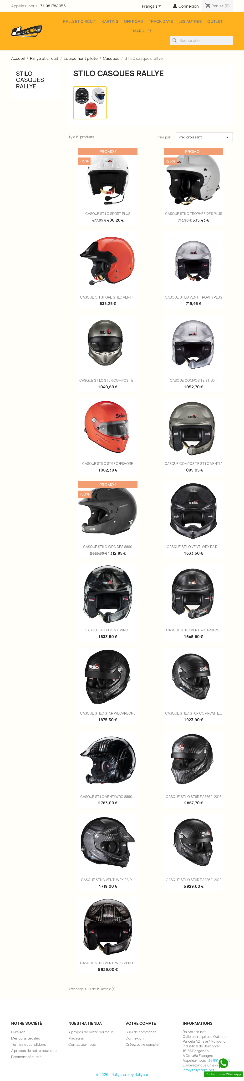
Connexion (135, 1038)
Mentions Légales (25, 1038)
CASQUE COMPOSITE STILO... (193, 380)
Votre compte (141, 1023)
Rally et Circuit (79, 21)
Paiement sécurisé (26, 1057)
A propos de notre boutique (34, 1050)
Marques (142, 31)
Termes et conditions (28, 1044)
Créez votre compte (142, 1044)
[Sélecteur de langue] (152, 6)
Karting (110, 21)
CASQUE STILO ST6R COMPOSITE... (107, 380)
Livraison (18, 1032)
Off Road (133, 21)
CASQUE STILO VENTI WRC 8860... (107, 796)
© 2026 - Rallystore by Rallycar (122, 1074)
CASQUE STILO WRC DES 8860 (107, 546)
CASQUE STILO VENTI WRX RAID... (193, 546)
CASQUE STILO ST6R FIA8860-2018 (193, 796)
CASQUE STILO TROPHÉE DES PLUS (193, 213)
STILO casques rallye (30, 80)
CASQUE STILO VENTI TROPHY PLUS (193, 297)
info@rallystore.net (198, 1070)
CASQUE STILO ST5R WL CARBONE (108, 713)
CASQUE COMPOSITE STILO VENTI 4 (194, 463)
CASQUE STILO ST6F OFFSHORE (107, 463)
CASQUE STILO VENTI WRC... (108, 630)
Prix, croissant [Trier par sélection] (204, 137)
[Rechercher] (201, 40)
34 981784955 (53, 6)
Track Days (161, 21)
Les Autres (190, 21)
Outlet (215, 21)
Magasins (76, 1038)
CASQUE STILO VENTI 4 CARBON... (193, 630)
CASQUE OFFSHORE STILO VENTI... (107, 297)
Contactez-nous (82, 1044)
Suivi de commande (141, 1032)
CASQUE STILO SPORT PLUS (107, 213)
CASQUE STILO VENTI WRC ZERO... (108, 963)
